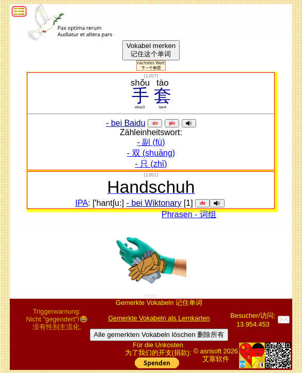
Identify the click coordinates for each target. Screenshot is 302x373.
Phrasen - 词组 (189, 214)
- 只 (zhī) (151, 163)
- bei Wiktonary (154, 203)
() (151, 75)
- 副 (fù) (151, 142)
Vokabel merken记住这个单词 (151, 50)
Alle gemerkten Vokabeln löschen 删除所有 (159, 334)
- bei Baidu (126, 123)
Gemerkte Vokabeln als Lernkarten (159, 318)
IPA (81, 203)
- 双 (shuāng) (151, 153)
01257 (151, 296)
